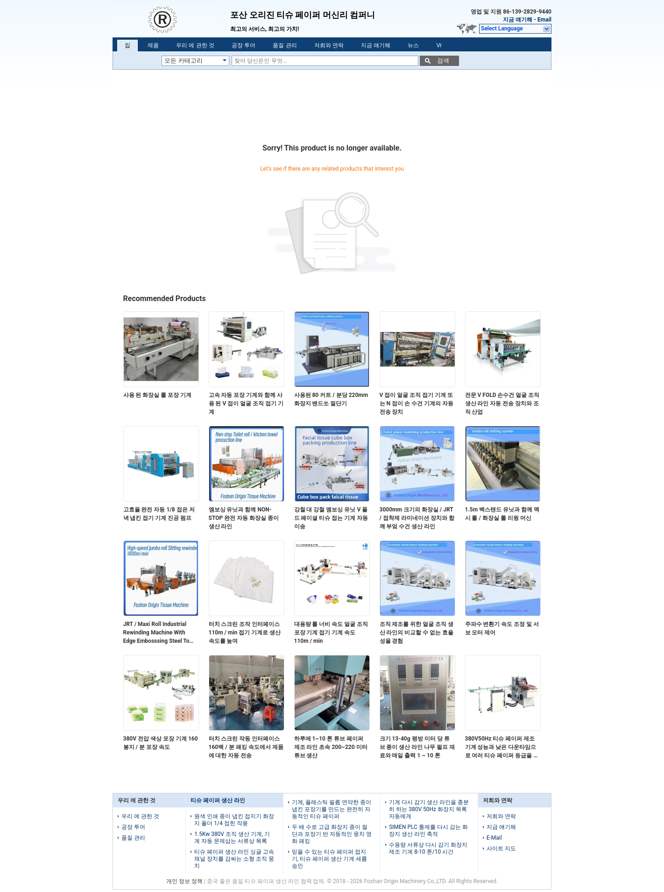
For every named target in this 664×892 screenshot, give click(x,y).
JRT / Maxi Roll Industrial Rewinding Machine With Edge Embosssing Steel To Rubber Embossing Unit (156, 633)
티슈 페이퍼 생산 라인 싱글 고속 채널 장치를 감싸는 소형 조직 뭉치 (234, 859)
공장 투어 (243, 45)
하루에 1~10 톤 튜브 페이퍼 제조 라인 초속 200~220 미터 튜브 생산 (330, 747)
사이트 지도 (501, 848)
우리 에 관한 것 (195, 45)
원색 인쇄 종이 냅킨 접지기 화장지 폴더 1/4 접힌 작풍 (234, 820)
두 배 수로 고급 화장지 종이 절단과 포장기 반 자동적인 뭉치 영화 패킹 (332, 834)
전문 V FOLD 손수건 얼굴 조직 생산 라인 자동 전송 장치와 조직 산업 (502, 403)
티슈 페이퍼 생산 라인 (218, 800)
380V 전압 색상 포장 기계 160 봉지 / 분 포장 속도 (160, 742)
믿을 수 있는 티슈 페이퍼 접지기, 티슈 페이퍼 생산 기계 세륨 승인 (329, 859)
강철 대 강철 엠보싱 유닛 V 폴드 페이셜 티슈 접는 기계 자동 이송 (331, 518)
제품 (153, 45)
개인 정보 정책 (184, 881)
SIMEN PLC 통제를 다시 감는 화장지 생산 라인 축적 (428, 830)
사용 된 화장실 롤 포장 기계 (157, 395)
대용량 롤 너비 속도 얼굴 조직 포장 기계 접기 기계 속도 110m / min (331, 632)
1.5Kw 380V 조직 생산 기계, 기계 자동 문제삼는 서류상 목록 (232, 837)
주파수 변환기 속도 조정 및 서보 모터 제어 (502, 628)
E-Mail (494, 837)
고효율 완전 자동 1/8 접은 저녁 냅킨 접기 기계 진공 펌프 (159, 513)
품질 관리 (285, 45)
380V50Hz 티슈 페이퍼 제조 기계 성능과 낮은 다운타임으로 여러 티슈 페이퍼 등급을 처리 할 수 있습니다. (502, 747)
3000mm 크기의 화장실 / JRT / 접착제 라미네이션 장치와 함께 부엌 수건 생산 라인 (417, 518)
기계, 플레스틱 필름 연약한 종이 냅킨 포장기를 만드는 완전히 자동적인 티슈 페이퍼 (331, 809)
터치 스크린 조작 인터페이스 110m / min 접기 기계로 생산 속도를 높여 (245, 632)
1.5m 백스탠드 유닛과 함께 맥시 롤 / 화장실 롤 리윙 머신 (502, 513)
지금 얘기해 (517, 19)
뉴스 (413, 45)
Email (544, 19)
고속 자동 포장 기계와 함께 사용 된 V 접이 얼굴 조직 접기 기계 (246, 403)
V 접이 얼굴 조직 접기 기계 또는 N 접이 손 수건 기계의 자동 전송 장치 (416, 403)
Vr (439, 45)
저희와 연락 (329, 45)
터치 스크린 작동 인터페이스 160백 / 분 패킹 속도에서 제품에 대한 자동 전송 (246, 747)
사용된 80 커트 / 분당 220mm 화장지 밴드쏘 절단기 (331, 399)
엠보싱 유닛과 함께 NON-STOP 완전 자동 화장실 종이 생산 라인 (244, 518)
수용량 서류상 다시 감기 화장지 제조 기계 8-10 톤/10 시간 (428, 848)
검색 (443, 60)
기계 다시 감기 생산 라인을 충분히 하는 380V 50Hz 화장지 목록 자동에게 (429, 809)
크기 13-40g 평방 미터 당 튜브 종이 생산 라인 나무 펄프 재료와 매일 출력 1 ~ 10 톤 (417, 747)
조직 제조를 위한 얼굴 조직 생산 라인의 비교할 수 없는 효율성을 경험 (417, 632)
